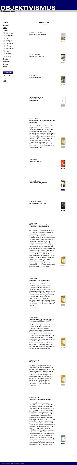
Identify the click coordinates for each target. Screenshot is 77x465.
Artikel (5, 28)
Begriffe (5, 59)
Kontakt (5, 64)
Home (5, 66)
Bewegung (6, 61)
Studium (6, 25)
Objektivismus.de (5, 11)
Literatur (13, 11)
